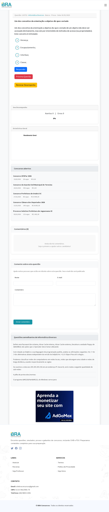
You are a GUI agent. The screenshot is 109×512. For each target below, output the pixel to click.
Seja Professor (18, 471)
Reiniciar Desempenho (25, 85)
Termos (61, 463)
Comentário (19, 290)
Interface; (24, 55)
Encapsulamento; (28, 47)
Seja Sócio (62, 471)
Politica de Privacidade (66, 467)
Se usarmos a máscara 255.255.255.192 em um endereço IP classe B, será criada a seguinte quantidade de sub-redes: (53, 368)
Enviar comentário (23, 322)
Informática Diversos (36, 15)
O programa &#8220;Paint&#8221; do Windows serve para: (35, 380)
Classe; (23, 62)
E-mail (59, 277)
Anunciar (16, 463)
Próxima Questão (23, 76)
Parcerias (16, 467)
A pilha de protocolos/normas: (24, 375)
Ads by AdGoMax (66, 420)
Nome (17, 277)
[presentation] (32, 313)
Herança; (24, 40)
